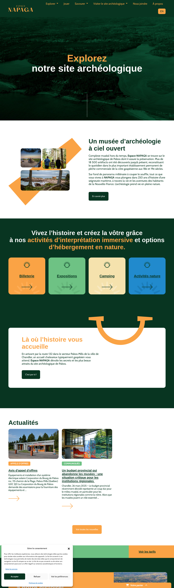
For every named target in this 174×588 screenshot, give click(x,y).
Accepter (14, 576)
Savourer (80, 3)
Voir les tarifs (147, 551)
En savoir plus (98, 196)
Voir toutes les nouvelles (87, 529)
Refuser (37, 576)
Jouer (66, 3)
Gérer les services (11, 569)
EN (162, 11)
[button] (68, 548)
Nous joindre (140, 3)
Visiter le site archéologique (109, 3)
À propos (158, 3)
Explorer (51, 3)
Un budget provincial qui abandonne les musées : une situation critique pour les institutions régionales (82, 476)
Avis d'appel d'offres (23, 470)
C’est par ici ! (31, 374)
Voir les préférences (59, 576)
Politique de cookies (36, 583)
